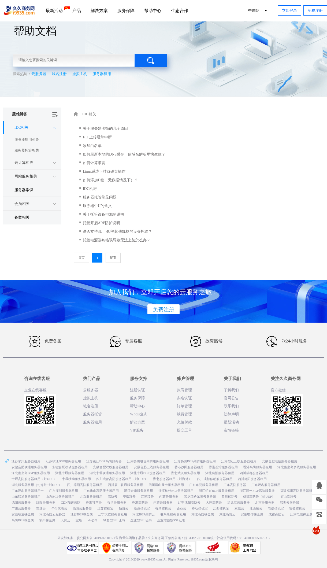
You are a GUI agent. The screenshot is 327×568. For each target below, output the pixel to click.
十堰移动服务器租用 (76, 479)
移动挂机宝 (200, 508)
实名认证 (184, 398)
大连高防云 (214, 502)
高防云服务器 (82, 508)
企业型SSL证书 (141, 520)
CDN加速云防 (70, 502)
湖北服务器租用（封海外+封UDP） (37, 485)
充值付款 (184, 422)
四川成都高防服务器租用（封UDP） (122, 479)
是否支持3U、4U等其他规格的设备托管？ (117, 232)
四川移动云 (229, 497)
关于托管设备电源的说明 (103, 214)
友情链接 (231, 430)
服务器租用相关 (26, 140)
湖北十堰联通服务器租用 (107, 473)
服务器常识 (23, 190)
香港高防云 (140, 502)
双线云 (239, 508)
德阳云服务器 (21, 502)
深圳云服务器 (289, 502)
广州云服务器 (21, 508)
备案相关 (21, 217)
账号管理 (184, 390)
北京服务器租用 (91, 497)
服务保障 (126, 10)
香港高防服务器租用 (257, 467)
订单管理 (184, 406)
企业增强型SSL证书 (171, 520)
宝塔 (79, 520)
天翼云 (65, 520)
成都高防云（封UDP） (259, 497)
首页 (81, 258)
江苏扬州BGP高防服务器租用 (195, 461)
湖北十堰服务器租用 (69, 473)
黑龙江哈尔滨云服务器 (200, 497)
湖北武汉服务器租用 (185, 473)
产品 (76, 10)
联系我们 (231, 406)
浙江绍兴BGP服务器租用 (216, 491)
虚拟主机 (79, 74)
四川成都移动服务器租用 (214, 479)
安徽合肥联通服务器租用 (29, 467)
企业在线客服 (35, 390)
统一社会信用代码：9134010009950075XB (240, 538)
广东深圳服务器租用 (63, 491)
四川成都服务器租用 (254, 473)
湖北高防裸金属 (202, 514)
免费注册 (315, 11)
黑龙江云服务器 (238, 502)
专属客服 (126, 341)
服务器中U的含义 (97, 206)
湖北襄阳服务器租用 (219, 473)
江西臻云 (256, 508)
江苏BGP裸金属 (81, 514)
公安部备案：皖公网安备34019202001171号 (87, 538)
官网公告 (231, 398)
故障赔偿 (206, 341)
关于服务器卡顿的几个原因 (105, 129)
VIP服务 (137, 430)
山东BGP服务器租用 (60, 497)
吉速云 (41, 508)
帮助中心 (152, 10)
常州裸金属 (47, 520)
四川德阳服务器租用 (252, 479)
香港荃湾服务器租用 (223, 467)
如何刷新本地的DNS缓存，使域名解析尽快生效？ (124, 154)
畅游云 (123, 508)
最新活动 (57, 9)
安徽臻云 (129, 497)
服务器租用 (101, 74)
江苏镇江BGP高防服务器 (103, 461)
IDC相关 (89, 114)
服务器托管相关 (26, 150)
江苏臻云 (147, 497)
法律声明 (231, 414)
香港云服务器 (117, 502)
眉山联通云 (288, 497)
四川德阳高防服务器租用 (84, 485)
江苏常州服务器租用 (26, 461)
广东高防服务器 (235, 485)
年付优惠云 (59, 508)
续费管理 (184, 414)
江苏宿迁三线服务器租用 (239, 461)
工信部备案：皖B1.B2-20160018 (187, 538)
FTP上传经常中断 (97, 137)
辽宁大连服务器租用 (112, 514)
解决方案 (99, 10)
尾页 (113, 258)
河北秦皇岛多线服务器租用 (296, 467)
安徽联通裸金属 (23, 514)
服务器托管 (92, 414)
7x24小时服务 (286, 341)
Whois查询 (138, 414)
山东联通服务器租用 (26, 497)
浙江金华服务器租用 (138, 491)
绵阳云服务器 (45, 502)
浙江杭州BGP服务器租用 (176, 491)
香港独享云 (94, 502)
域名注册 (59, 74)
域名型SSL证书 (114, 520)
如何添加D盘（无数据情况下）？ (110, 180)
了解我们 (231, 390)
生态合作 (179, 10)
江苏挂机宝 (105, 508)
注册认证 (137, 390)
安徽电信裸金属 (252, 514)
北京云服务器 (264, 502)
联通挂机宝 (142, 508)
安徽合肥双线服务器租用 (110, 467)
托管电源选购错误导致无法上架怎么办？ (116, 240)
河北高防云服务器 (52, 514)
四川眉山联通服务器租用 (125, 485)
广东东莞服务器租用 (203, 485)
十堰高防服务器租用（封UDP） (34, 479)
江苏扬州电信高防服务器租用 (148, 461)
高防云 (112, 497)
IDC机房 (90, 189)
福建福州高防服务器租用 (297, 491)
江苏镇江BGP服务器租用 (63, 461)
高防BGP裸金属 (23, 520)
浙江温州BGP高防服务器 (257, 491)
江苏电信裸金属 (301, 514)
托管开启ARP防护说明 (101, 223)
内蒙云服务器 (169, 497)
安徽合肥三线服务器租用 (151, 467)
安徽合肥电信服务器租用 (279, 461)
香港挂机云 (163, 508)
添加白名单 (92, 146)
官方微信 (278, 390)
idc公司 (92, 520)
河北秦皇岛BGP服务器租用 (31, 473)
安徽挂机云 (297, 508)
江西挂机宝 (221, 508)
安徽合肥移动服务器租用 (70, 467)
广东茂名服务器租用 (265, 485)
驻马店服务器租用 (173, 514)
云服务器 (38, 74)
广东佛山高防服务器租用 (101, 491)
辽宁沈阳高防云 (189, 502)
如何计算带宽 (94, 163)
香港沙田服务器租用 (188, 467)
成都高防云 (277, 514)
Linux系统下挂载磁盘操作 (104, 171)
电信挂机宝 (276, 508)
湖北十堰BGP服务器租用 (147, 473)
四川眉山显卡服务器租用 (166, 485)
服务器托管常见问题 (100, 197)
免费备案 (45, 341)
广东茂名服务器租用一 (28, 491)
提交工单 (184, 430)
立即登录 (289, 11)
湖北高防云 (227, 514)
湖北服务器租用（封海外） (172, 479)
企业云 (181, 508)
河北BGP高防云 (143, 514)
